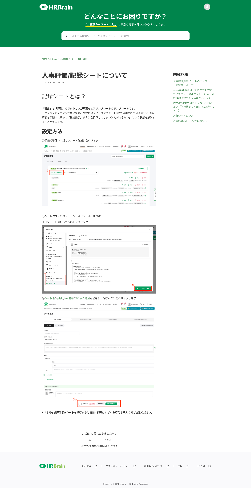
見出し (59, 298)
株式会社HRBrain (49, 58)
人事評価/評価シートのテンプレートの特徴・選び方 (192, 83)
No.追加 (69, 298)
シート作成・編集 (79, 58)
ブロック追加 (82, 298)
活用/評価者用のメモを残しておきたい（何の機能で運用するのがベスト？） (193, 106)
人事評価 (64, 58)
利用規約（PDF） (153, 466)
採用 (180, 466)
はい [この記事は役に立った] (90, 440)
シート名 (50, 298)
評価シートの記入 (183, 115)
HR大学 (201, 466)
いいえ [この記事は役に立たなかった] (108, 440)
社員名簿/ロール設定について (190, 121)
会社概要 (86, 466)
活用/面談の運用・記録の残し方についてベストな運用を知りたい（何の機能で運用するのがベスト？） (193, 94)
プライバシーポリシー (118, 466)
